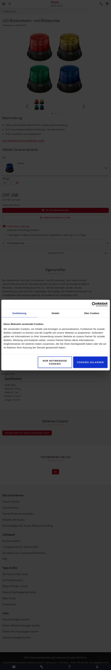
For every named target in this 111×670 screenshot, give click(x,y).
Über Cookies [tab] (91, 313)
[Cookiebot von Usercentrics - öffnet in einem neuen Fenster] (94, 304)
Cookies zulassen (90, 362)
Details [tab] (55, 313)
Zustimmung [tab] (19, 313)
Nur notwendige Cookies (55, 362)
